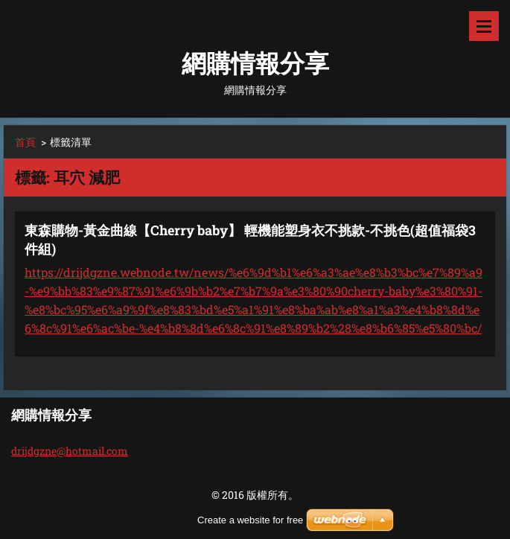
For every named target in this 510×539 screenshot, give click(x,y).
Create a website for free (250, 520)
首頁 (25, 142)
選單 (484, 26)
